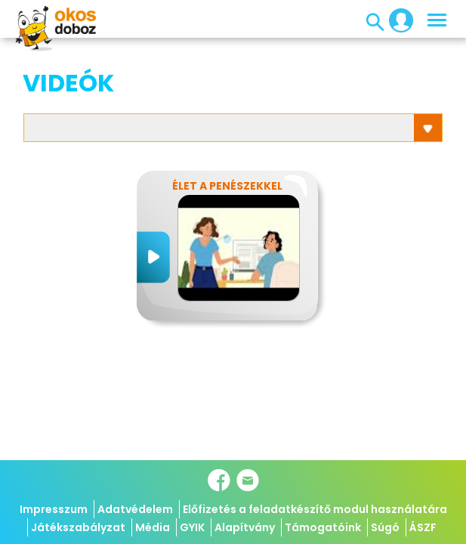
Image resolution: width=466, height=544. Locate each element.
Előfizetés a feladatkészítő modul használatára (315, 509)
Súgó (385, 527)
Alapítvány (244, 527)
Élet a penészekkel (227, 185)
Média (152, 527)
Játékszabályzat (78, 527)
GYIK (192, 527)
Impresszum (54, 509)
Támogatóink (323, 527)
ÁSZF (423, 527)
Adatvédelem (135, 509)
